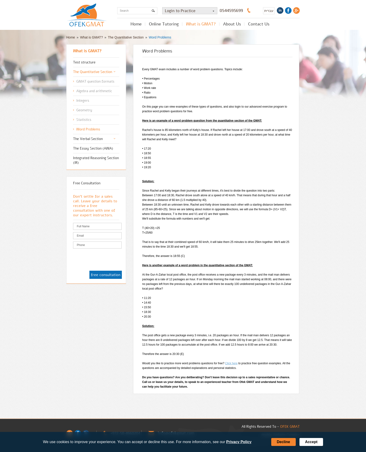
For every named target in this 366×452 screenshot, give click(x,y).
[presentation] (108, 260)
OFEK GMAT (290, 426)
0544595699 (231, 10)
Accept (311, 442)
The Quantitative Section (126, 37)
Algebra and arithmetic (94, 91)
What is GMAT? (201, 24)
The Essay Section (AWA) (93, 148)
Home (136, 24)
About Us (232, 24)
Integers (82, 100)
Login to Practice (191, 10)
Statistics (83, 119)
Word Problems (160, 37)
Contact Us (258, 24)
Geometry (84, 110)
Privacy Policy (239, 442)
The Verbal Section (88, 139)
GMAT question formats (95, 81)
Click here (231, 363)
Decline (283, 442)
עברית (268, 11)
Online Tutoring (164, 24)
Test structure (84, 62)
